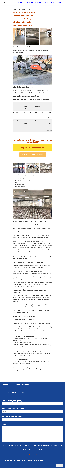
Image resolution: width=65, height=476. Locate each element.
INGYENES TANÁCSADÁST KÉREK (32, 155)
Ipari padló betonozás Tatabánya (24, 12)
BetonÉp (4, 2)
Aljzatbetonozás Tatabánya (22, 19)
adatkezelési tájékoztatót (16, 460)
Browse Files (32, 455)
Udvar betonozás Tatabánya (22, 22)
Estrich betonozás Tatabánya (23, 16)
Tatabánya (22, 25)
